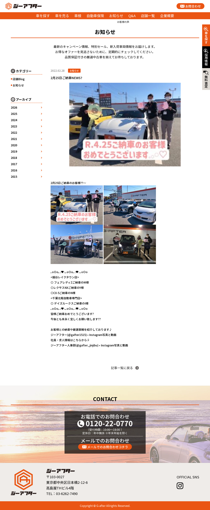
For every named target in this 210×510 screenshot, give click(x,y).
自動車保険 (95, 15)
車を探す (43, 15)
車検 (77, 15)
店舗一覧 (148, 15)
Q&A (132, 15)
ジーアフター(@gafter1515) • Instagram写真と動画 (83, 335)
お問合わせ (193, 6)
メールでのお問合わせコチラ (107, 447)
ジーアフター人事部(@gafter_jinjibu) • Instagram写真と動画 (89, 345)
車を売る (62, 15)
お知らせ (116, 15)
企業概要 (167, 15)
